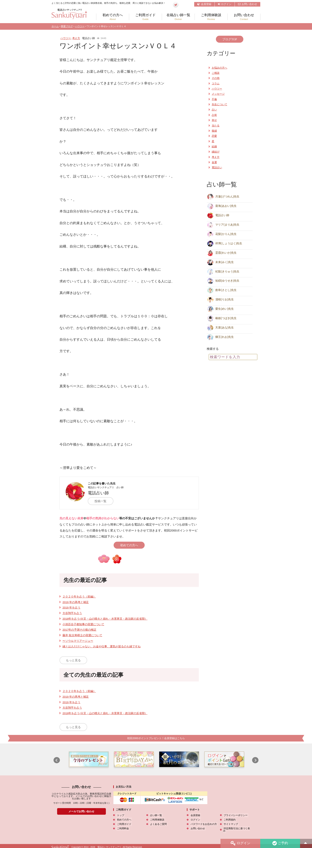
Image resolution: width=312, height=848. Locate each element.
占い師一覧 (155, 815)
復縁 (214, 130)
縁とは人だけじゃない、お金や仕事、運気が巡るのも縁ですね (101, 646)
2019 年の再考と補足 (75, 602)
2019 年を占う (71, 607)
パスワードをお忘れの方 (203, 824)
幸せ (214, 120)
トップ (119, 815)
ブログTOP (229, 39)
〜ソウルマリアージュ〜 (77, 640)
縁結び (215, 151)
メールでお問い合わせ (81, 811)
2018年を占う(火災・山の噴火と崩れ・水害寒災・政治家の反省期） (104, 618)
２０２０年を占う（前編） (79, 596)
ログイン (224, 4)
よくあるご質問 (157, 824)
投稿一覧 (102, 501)
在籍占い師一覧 (178, 17)
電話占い (217, 167)
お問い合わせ (247, 4)
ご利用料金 (122, 828)
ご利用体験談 (211, 17)
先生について (219, 104)
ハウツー (80, 26)
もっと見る (73, 660)
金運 (214, 162)
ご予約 (280, 843)
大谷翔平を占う (72, 613)
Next (255, 760)
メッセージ (218, 94)
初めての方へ (112, 17)
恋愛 (214, 136)
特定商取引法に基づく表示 (237, 828)
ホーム (55, 26)
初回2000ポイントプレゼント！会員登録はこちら (156, 738)
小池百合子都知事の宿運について (83, 624)
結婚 (214, 146)
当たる (215, 125)
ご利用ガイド (145, 17)
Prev (57, 760)
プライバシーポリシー (235, 815)
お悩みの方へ (219, 67)
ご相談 (215, 73)
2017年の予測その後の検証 (79, 629)
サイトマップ (230, 824)
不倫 (214, 99)
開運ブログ (67, 26)
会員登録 (204, 4)
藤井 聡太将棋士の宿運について (82, 635)
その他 (215, 78)
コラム (215, 83)
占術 (214, 115)
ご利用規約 (229, 819)
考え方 (76, 38)
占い (214, 109)
